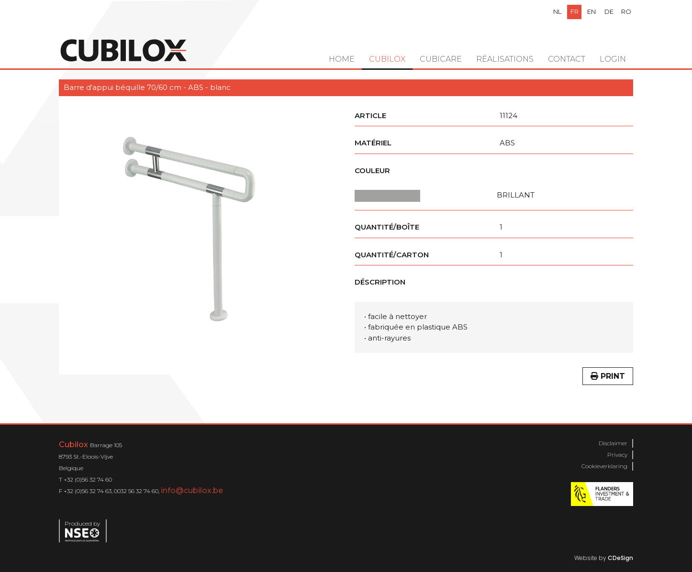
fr (574, 11)
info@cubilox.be (192, 490)
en (591, 11)
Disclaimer (613, 443)
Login (613, 59)
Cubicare (441, 59)
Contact (566, 59)
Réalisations (505, 59)
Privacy (617, 454)
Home (342, 59)
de (609, 11)
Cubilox (387, 59)
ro (626, 11)
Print (608, 376)
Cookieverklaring (604, 466)
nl (557, 11)
